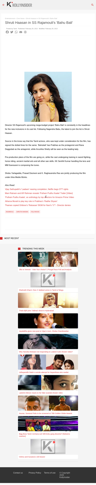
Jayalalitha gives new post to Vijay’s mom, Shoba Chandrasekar (44, 331)
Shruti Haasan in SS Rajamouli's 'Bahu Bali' (41, 18)
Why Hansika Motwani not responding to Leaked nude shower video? (46, 352)
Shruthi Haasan (22, 211)
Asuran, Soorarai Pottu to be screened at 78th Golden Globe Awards (45, 413)
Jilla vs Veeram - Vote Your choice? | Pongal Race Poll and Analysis (45, 270)
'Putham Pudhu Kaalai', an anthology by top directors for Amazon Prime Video (39, 197)
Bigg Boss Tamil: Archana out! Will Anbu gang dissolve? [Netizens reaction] (44, 435)
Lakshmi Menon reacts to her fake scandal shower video (41, 393)
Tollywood (35, 211)
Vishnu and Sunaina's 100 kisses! (32, 457)
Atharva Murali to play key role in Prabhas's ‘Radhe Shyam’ (31, 201)
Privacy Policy (35, 473)
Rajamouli (10, 211)
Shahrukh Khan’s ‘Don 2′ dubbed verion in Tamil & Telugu (41, 290)
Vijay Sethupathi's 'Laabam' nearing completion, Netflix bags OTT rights (36, 189)
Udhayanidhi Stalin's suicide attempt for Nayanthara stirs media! (43, 372)
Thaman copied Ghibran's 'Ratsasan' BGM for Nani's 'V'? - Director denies (38, 205)
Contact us (18, 473)
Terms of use (50, 473)
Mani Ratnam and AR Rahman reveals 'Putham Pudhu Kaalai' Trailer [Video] (39, 193)
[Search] (92, 5)
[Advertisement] (48, 54)
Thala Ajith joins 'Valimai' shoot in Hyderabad (36, 311)
